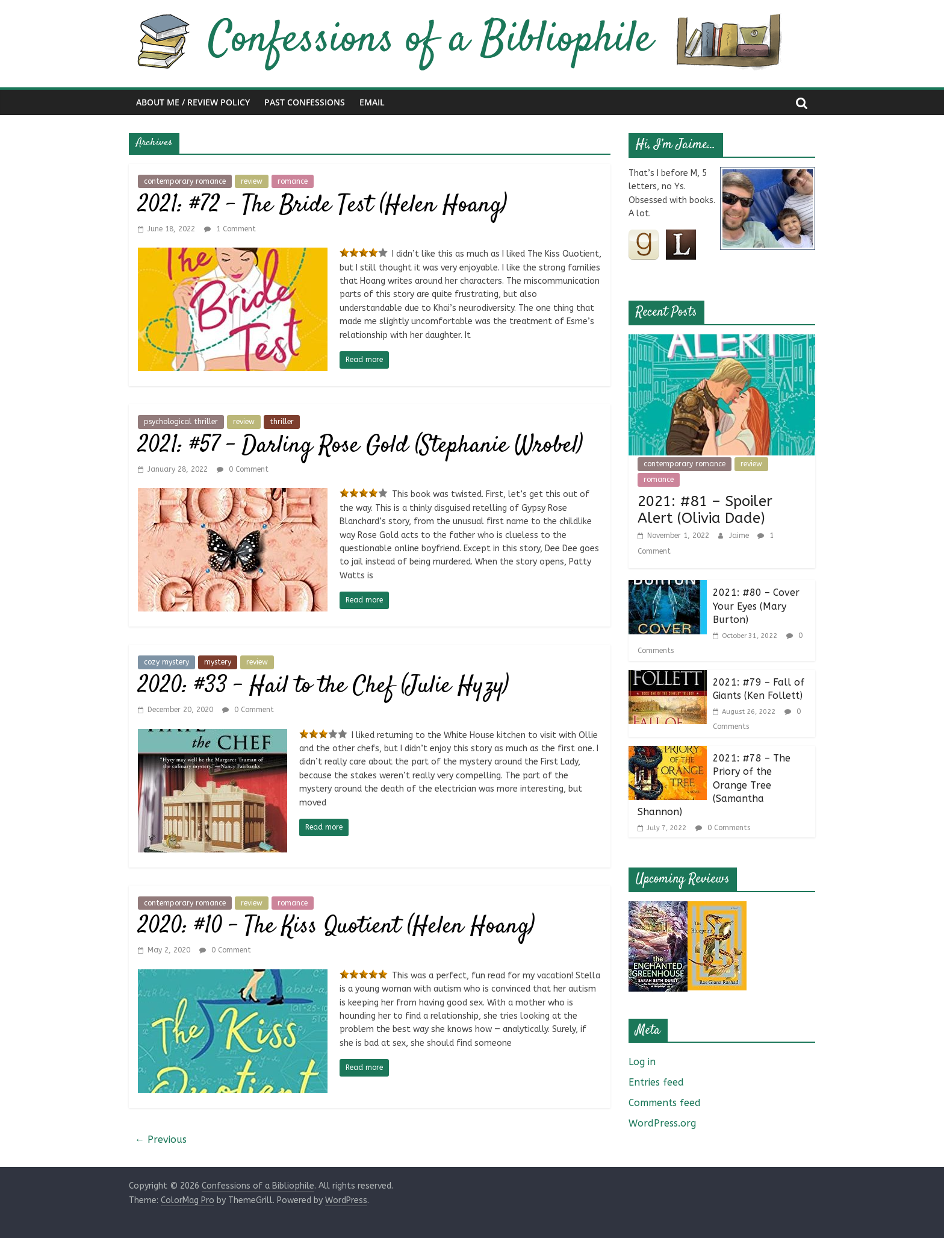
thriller (282, 421)
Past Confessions (304, 102)
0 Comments (722, 828)
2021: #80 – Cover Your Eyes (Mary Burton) (756, 606)
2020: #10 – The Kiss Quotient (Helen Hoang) (336, 927)
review (251, 181)
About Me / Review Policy (193, 102)
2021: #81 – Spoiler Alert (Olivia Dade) (705, 510)
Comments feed (665, 1102)
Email (372, 102)
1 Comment (230, 229)
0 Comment (243, 469)
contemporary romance (185, 181)
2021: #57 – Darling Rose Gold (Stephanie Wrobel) (360, 446)
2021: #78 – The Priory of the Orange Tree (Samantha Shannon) (714, 785)
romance (293, 181)
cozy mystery (166, 662)
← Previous (161, 1139)
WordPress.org (662, 1123)
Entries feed (656, 1082)
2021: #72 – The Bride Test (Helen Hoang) (322, 206)
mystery (217, 662)
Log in (642, 1062)
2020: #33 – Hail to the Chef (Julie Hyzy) (323, 686)
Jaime (740, 535)
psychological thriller (181, 421)
